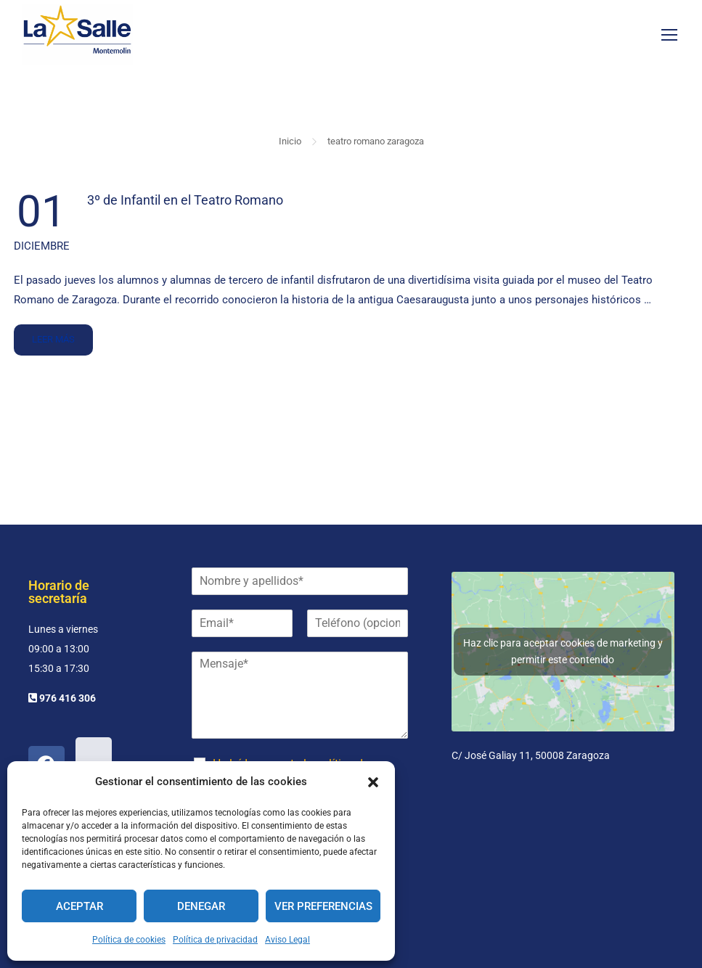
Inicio (290, 145)
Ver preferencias (323, 906)
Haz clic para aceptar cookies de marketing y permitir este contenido (563, 651)
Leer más (53, 339)
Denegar (201, 906)
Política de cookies (129, 940)
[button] (373, 782)
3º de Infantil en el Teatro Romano (185, 204)
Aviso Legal (287, 940)
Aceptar (79, 906)
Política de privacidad (215, 940)
